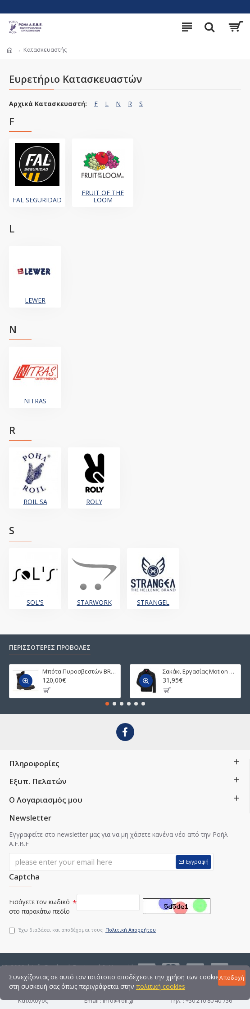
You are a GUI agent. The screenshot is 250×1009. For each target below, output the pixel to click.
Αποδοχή (231, 978)
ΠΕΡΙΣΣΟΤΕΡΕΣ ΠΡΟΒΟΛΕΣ (50, 647)
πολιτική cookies (160, 986)
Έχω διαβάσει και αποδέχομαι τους (83, 930)
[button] (107, 703)
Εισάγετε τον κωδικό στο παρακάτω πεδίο (39, 906)
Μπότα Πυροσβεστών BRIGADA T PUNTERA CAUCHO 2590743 (79, 671)
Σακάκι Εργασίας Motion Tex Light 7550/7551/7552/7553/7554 (200, 671)
